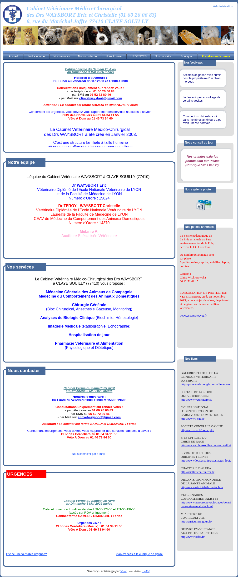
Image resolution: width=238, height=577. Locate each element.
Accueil (13, 56)
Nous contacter (87, 56)
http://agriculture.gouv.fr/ (196, 521)
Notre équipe (36, 56)
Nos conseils (163, 56)
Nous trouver (114, 56)
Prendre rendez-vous (216, 56)
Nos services (62, 56)
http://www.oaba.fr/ (193, 536)
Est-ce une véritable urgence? (26, 554)
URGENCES (138, 56)
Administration (223, 6)
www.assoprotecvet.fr (193, 315)
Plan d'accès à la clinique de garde (139, 554)
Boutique (186, 56)
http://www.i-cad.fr (192, 418)
